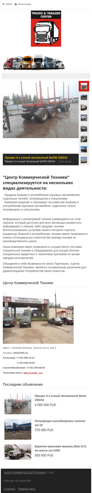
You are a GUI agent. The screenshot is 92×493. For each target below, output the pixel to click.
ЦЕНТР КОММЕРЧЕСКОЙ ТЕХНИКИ (24, 472)
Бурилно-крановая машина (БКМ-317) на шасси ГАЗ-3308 (60, 448)
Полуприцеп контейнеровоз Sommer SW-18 (60, 423)
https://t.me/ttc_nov (33, 373)
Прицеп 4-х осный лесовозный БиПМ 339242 (60, 398)
